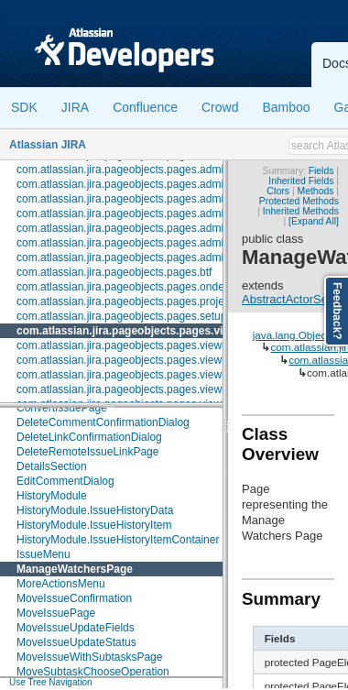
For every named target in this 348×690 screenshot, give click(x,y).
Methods (316, 191)
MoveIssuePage (55, 613)
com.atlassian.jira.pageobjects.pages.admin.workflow (146, 257)
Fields (321, 171)
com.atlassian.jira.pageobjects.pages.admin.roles (136, 169)
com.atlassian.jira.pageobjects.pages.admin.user (135, 242)
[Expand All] (313, 221)
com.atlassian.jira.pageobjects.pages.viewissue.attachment (160, 345)
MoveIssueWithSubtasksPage (89, 657)
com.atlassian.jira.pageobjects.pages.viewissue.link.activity (159, 389)
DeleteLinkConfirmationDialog (89, 437)
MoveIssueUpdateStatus (76, 642)
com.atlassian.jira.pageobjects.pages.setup (121, 316)
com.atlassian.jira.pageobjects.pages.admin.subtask (143, 198)
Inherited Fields (300, 181)
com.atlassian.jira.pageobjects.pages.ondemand (134, 286)
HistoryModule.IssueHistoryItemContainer (117, 539)
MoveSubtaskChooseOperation (92, 671)
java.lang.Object (291, 335)
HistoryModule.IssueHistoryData (94, 510)
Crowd (219, 107)
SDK (24, 107)
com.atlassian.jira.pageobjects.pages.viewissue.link (141, 374)
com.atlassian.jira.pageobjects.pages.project (124, 301)
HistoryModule (51, 495)
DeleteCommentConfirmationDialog (103, 422)
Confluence (145, 107)
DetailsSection (51, 466)
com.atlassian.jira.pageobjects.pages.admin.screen (141, 184)
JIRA (75, 107)
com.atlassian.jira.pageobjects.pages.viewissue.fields (146, 360)
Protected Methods (299, 201)
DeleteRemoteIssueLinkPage (87, 451)
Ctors (277, 191)
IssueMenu (43, 554)
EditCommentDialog (65, 481)
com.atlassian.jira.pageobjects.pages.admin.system (141, 213)
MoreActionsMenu (60, 583)
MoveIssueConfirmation (74, 598)
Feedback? (337, 311)
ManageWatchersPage (74, 569)
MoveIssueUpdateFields (75, 627)
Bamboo (286, 107)
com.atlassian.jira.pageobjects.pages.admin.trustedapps (153, 228)
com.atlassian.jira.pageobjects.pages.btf (114, 272)
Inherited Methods (301, 211)
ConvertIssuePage (61, 407)
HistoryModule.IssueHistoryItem (93, 525)
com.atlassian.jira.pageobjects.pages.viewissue (141, 330)
